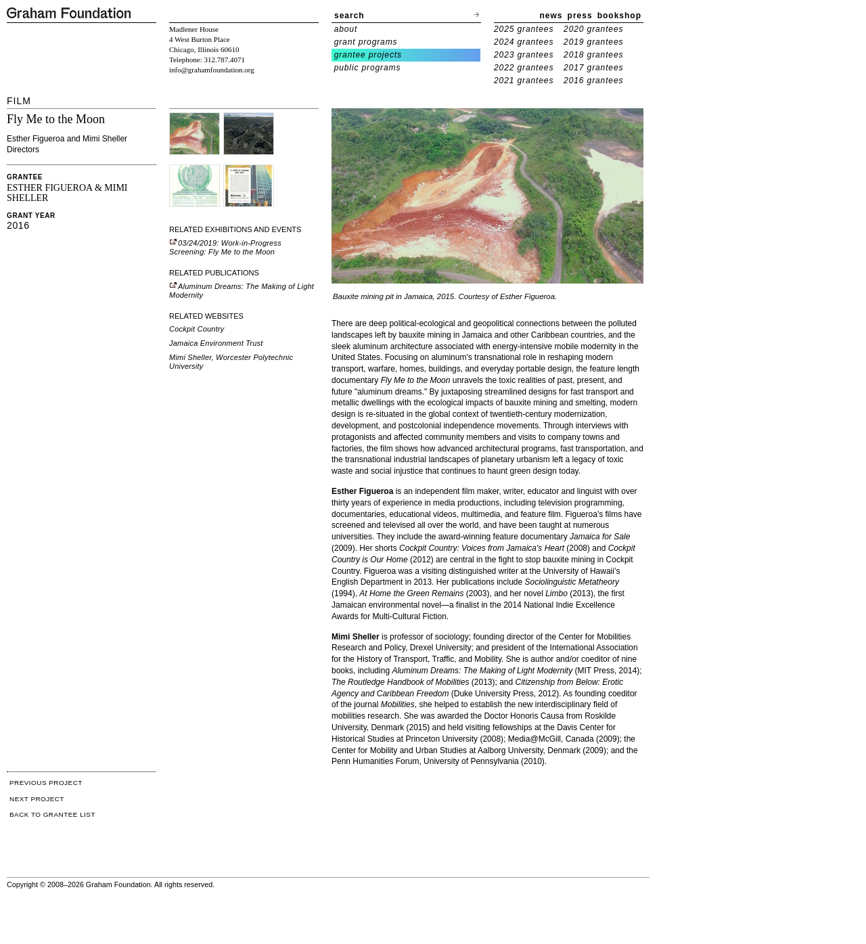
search (349, 15)
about (346, 29)
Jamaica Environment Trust (216, 343)
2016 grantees (593, 80)
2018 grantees (593, 55)
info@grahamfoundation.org (211, 70)
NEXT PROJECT (36, 799)
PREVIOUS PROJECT (46, 782)
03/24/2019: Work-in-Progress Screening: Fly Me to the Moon (225, 247)
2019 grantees (593, 42)
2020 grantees (593, 29)
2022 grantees (523, 67)
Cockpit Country (197, 329)
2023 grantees (523, 55)
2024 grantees (523, 42)
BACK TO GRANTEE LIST (52, 814)
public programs (367, 67)
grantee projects (368, 55)
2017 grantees (593, 67)
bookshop (619, 15)
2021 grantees (523, 80)
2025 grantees (523, 29)
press (580, 15)
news (551, 15)
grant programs (366, 42)
